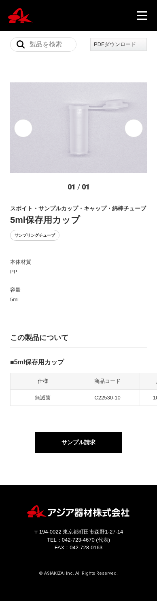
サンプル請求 (78, 444)
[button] (23, 128)
